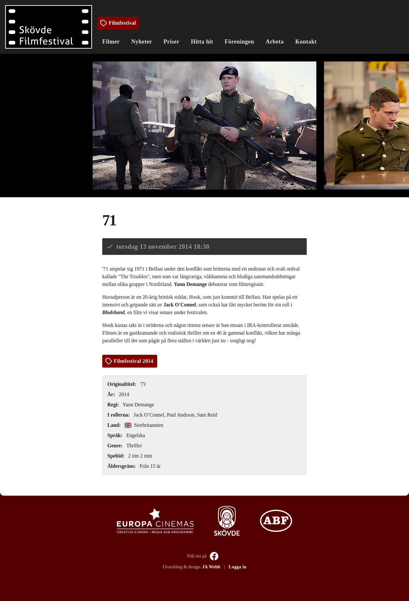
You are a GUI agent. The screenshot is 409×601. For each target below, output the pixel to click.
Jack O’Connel (149, 415)
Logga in (237, 566)
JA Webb (211, 566)
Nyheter (141, 41)
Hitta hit (202, 41)
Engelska (135, 435)
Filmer (111, 41)
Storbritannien (144, 425)
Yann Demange (138, 404)
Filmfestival (118, 23)
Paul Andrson (181, 415)
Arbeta (275, 41)
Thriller (134, 445)
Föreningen (239, 41)
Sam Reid (207, 415)
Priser (172, 41)
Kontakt (306, 41)
